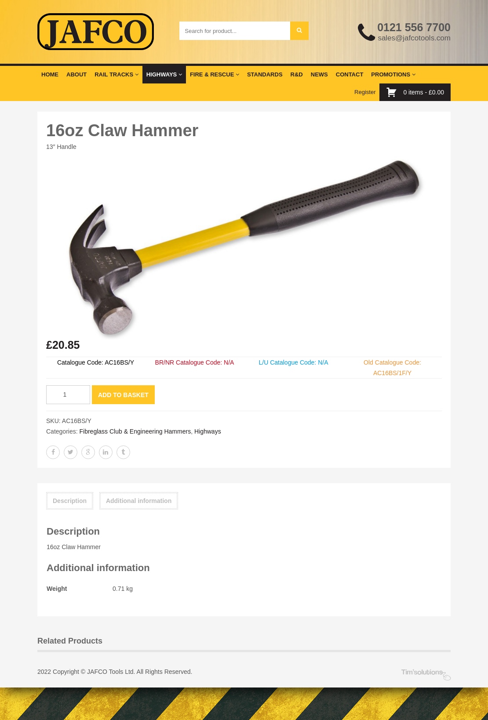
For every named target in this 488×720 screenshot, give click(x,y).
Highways (164, 74)
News (319, 74)
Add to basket (123, 394)
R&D (297, 74)
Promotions (393, 74)
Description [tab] (70, 500)
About (76, 74)
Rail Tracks (116, 74)
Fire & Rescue (214, 74)
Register (364, 91)
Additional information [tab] (138, 500)
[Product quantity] (68, 394)
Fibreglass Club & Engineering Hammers (135, 430)
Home (49, 74)
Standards (265, 74)
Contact (350, 74)
